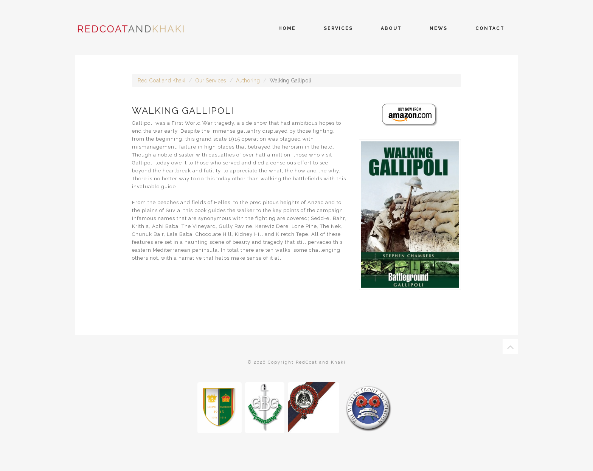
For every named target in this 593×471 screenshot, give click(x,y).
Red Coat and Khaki (161, 80)
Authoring (248, 80)
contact (490, 28)
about (391, 28)
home (287, 28)
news (438, 28)
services (338, 28)
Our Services (210, 80)
